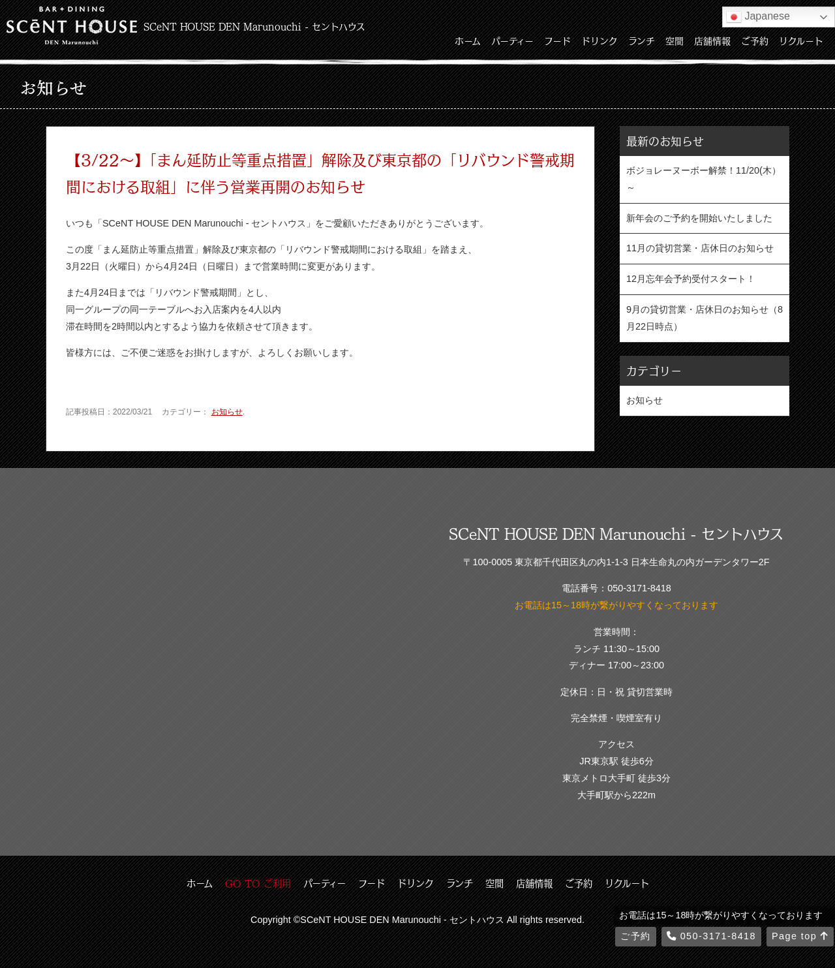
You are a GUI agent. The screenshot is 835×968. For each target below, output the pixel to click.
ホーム (468, 40)
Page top (800, 936)
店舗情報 (712, 40)
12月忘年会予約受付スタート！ (690, 278)
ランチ (641, 40)
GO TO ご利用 (258, 883)
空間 (674, 40)
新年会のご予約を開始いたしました (699, 218)
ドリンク (599, 40)
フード (557, 40)
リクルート (801, 40)
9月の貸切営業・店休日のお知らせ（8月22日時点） (704, 318)
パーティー (512, 40)
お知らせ (227, 411)
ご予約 (754, 40)
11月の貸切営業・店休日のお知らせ (700, 248)
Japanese (758, 17)
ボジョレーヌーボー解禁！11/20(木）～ (703, 179)
